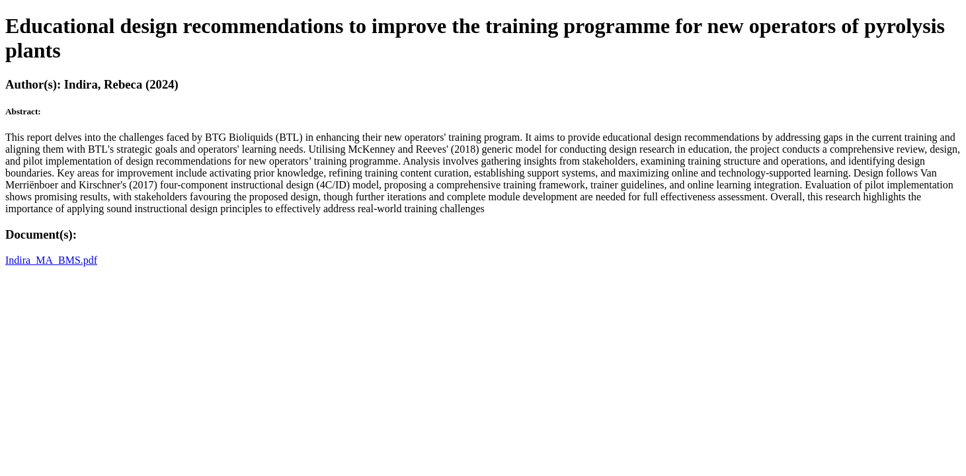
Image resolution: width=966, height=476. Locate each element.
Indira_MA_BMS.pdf (51, 260)
